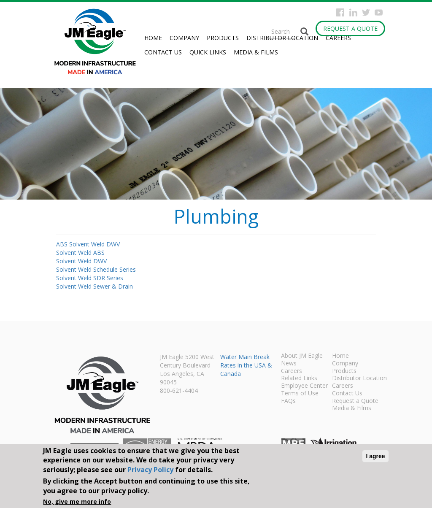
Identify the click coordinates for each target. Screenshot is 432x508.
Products (223, 38)
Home (153, 38)
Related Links (299, 378)
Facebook (340, 12)
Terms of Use (300, 393)
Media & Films (256, 52)
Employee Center (304, 386)
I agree (375, 456)
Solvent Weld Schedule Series (96, 269)
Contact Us (163, 52)
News (289, 363)
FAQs (288, 401)
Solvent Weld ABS (80, 253)
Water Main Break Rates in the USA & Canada (246, 365)
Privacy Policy (150, 469)
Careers (338, 38)
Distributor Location (282, 38)
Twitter (366, 12)
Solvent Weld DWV (81, 261)
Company (184, 38)
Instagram (353, 12)
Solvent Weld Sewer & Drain (94, 286)
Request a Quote (350, 28)
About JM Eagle (302, 356)
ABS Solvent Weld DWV (88, 244)
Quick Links (207, 52)
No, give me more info (77, 501)
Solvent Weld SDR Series (89, 278)
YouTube (379, 12)
